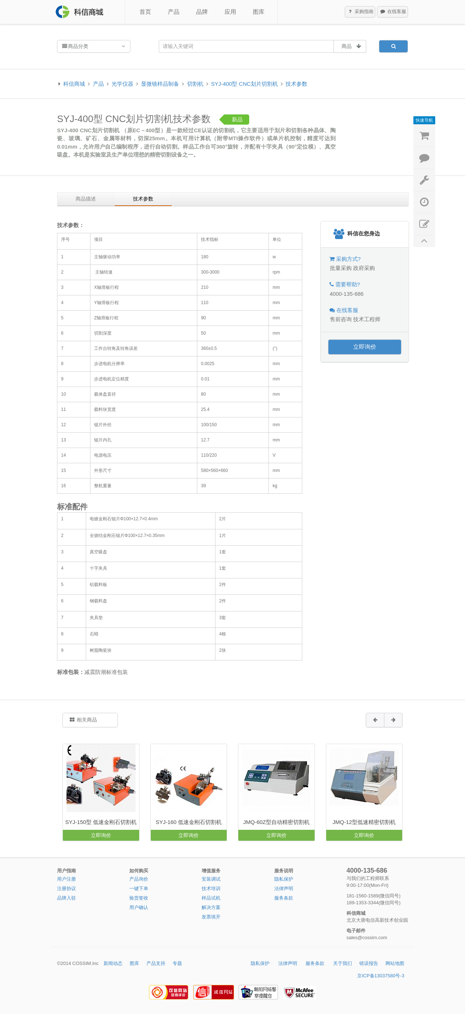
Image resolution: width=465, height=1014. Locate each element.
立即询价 (364, 347)
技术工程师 (366, 319)
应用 (230, 12)
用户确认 (138, 907)
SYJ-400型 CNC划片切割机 (244, 84)
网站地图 (394, 963)
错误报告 (368, 963)
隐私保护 (283, 879)
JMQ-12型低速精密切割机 (364, 822)
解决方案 (211, 907)
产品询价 (138, 879)
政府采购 (364, 268)
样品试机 (211, 898)
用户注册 (66, 879)
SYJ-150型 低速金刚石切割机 (101, 822)
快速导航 (424, 120)
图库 (258, 12)
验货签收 (138, 898)
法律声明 (283, 888)
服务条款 (283, 898)
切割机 (195, 84)
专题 (177, 963)
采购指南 (360, 12)
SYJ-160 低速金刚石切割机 (188, 822)
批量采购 (341, 268)
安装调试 (211, 879)
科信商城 (74, 84)
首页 (145, 12)
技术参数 (296, 84)
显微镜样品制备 (160, 84)
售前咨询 (341, 319)
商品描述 (86, 199)
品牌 (202, 12)
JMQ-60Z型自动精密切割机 (276, 822)
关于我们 (342, 963)
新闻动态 (113, 963)
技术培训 (211, 888)
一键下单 (138, 888)
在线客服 (392, 12)
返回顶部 (424, 241)
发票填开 (211, 917)
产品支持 (155, 963)
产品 (173, 12)
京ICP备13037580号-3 (380, 975)
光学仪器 (122, 84)
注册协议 (66, 888)
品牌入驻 (66, 898)
